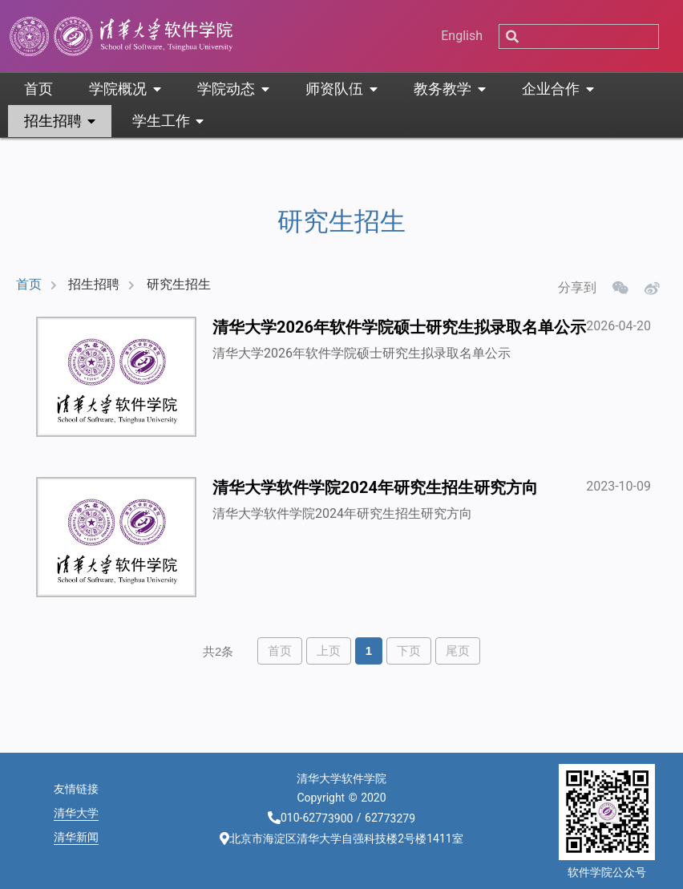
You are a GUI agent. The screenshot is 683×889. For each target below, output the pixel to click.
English (462, 35)
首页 (29, 284)
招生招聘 (93, 284)
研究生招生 (179, 284)
